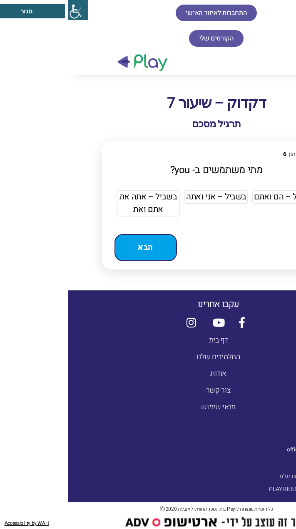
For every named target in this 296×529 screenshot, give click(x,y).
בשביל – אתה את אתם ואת (80, 203)
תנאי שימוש (150, 407)
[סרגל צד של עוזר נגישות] (10, 10)
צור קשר (150, 390)
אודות (150, 373)
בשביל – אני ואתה (148, 197)
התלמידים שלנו (150, 357)
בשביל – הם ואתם (216, 197)
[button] (286, 61)
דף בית (150, 340)
